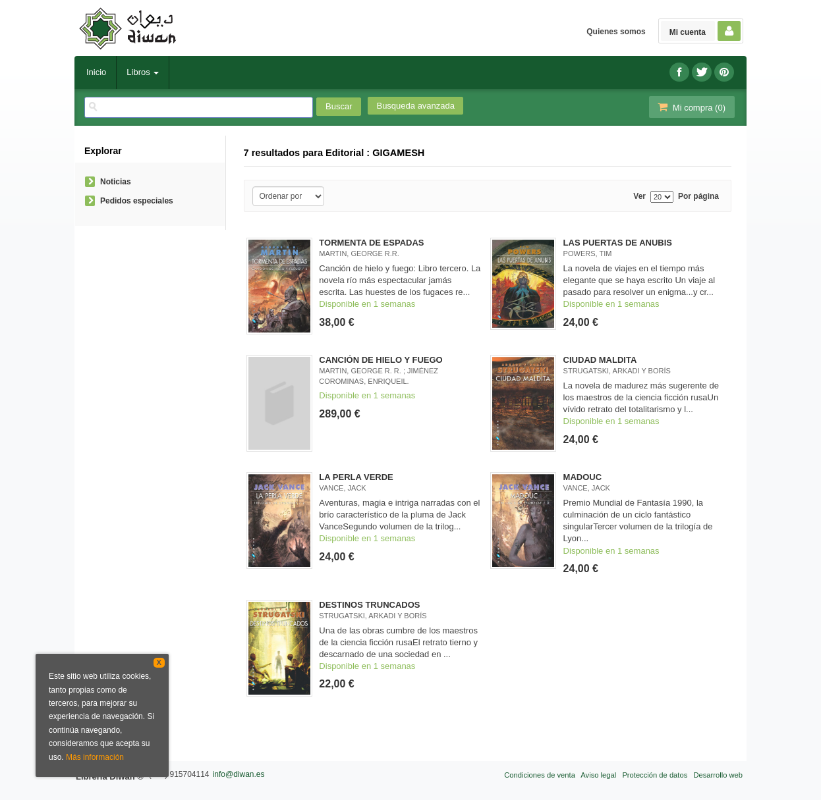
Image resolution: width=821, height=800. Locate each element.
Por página (698, 196)
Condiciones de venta (539, 775)
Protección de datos (654, 775)
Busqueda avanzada (415, 106)
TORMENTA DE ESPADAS (371, 243)
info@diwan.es (239, 774)
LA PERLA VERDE (356, 477)
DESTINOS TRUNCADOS (369, 605)
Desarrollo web (718, 775)
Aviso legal (598, 775)
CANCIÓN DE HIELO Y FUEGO (380, 360)
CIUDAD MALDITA (600, 360)
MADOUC (582, 477)
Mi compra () (690, 107)
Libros (143, 72)
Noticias (115, 181)
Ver (639, 196)
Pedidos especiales (136, 200)
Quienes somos (615, 31)
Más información (95, 757)
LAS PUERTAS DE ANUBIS (617, 243)
